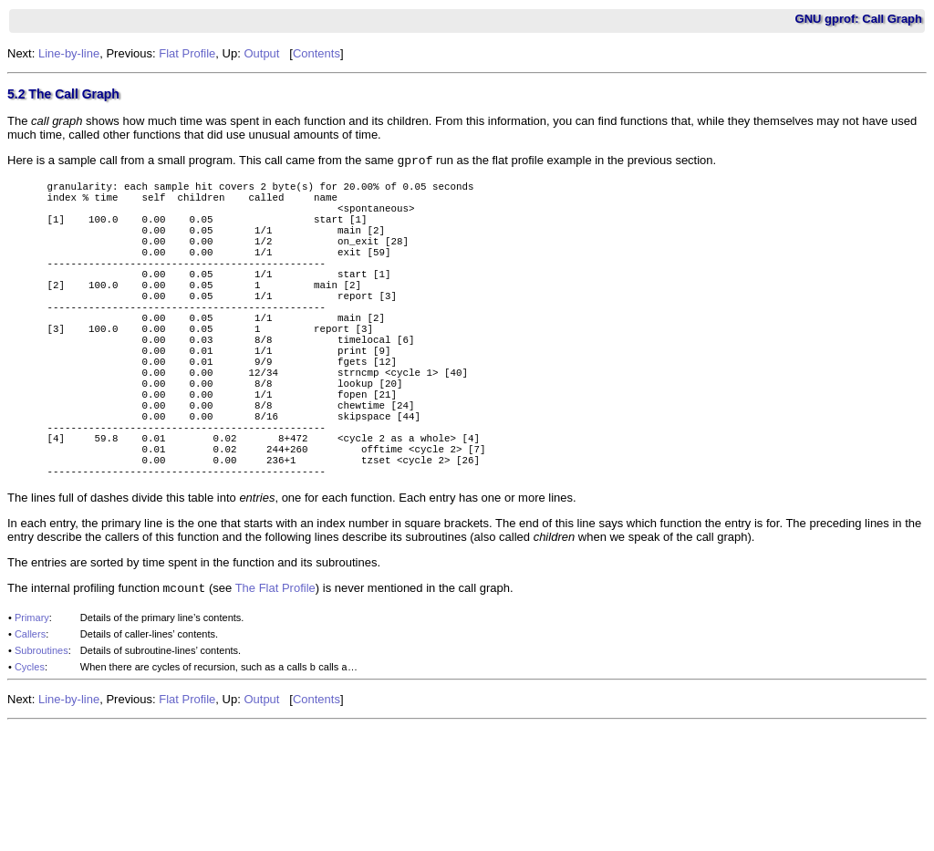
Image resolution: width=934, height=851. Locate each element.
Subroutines (41, 727)
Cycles (30, 744)
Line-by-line (68, 53)
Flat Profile (187, 53)
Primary (32, 695)
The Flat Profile (275, 665)
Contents (316, 53)
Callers (30, 711)
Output (261, 53)
